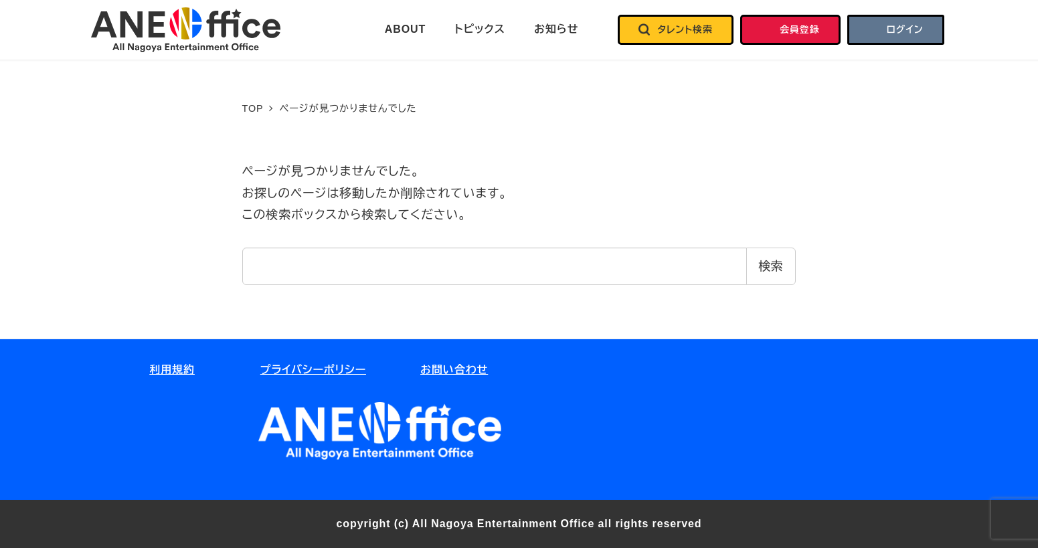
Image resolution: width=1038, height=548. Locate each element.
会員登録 (800, 29)
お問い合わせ (454, 369)
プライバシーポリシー (313, 369)
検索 (771, 266)
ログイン (905, 29)
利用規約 (172, 369)
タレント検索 (684, 29)
